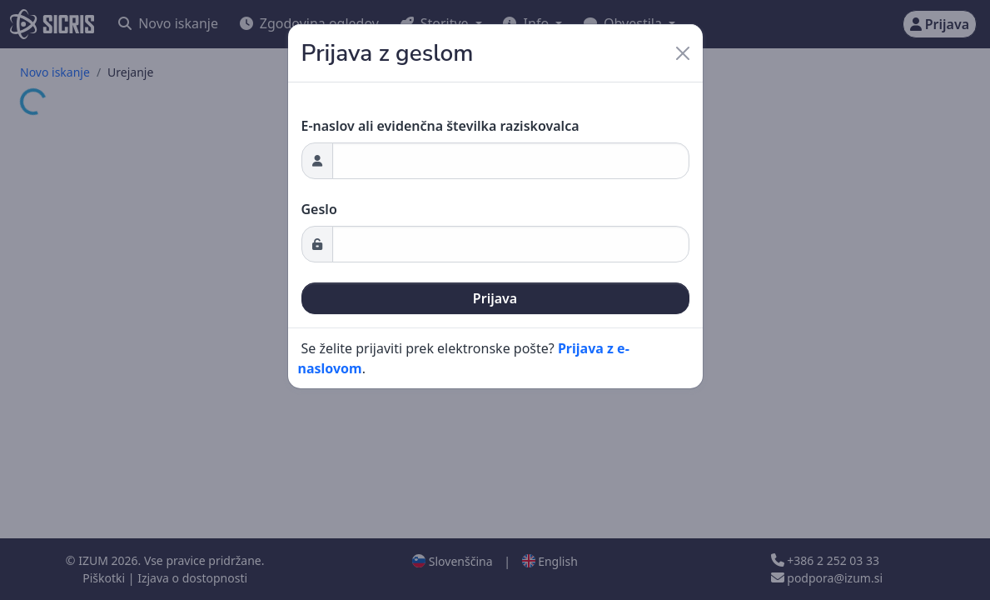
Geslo (319, 209)
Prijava (495, 298)
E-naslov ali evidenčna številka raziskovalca (440, 126)
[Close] (682, 53)
